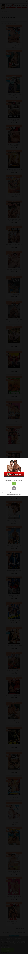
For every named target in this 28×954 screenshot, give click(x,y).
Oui (14, 483)
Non (14, 488)
